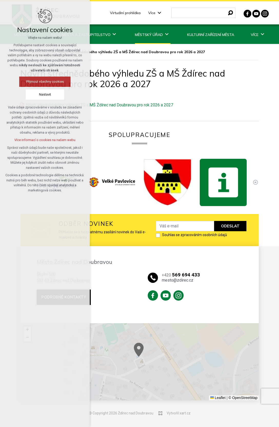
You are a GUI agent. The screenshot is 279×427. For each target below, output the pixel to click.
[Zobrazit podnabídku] (159, 13)
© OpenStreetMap (242, 398)
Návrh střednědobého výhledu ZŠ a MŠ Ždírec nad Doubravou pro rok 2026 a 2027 (99, 105)
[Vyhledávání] (230, 13)
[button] (165, 357)
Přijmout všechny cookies (44, 81)
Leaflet (218, 398)
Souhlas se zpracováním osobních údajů (194, 235)
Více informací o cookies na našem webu (44, 140)
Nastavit (44, 94)
